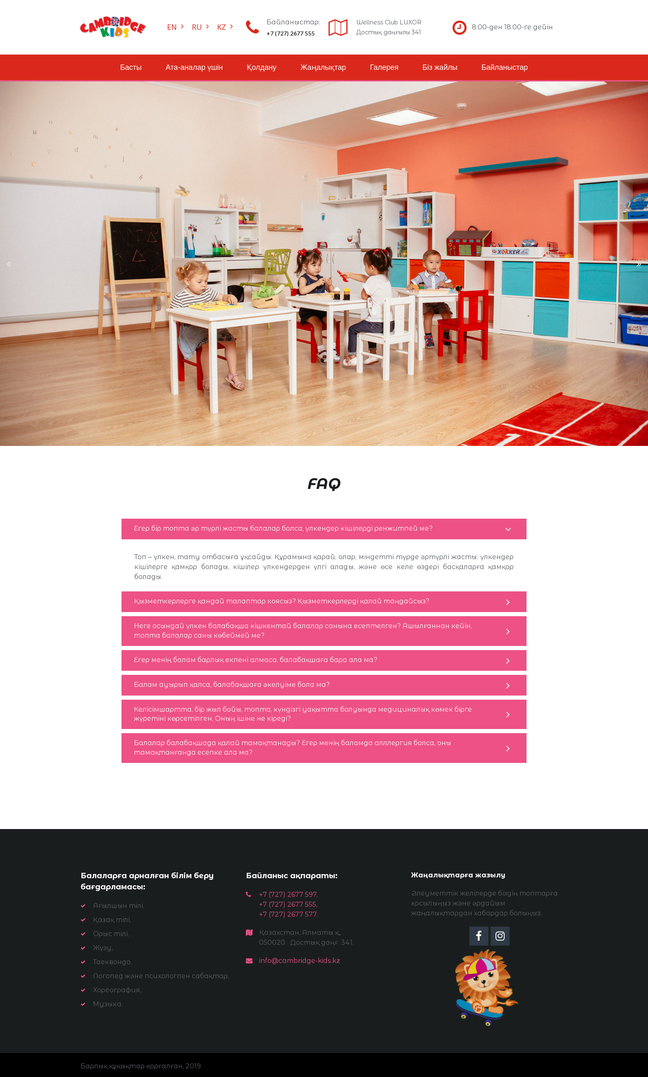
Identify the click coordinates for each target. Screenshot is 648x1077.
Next (638, 264)
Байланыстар (504, 67)
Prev (9, 264)
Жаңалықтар (323, 67)
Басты (131, 67)
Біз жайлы (439, 67)
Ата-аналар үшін (194, 67)
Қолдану (261, 67)
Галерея (384, 67)
